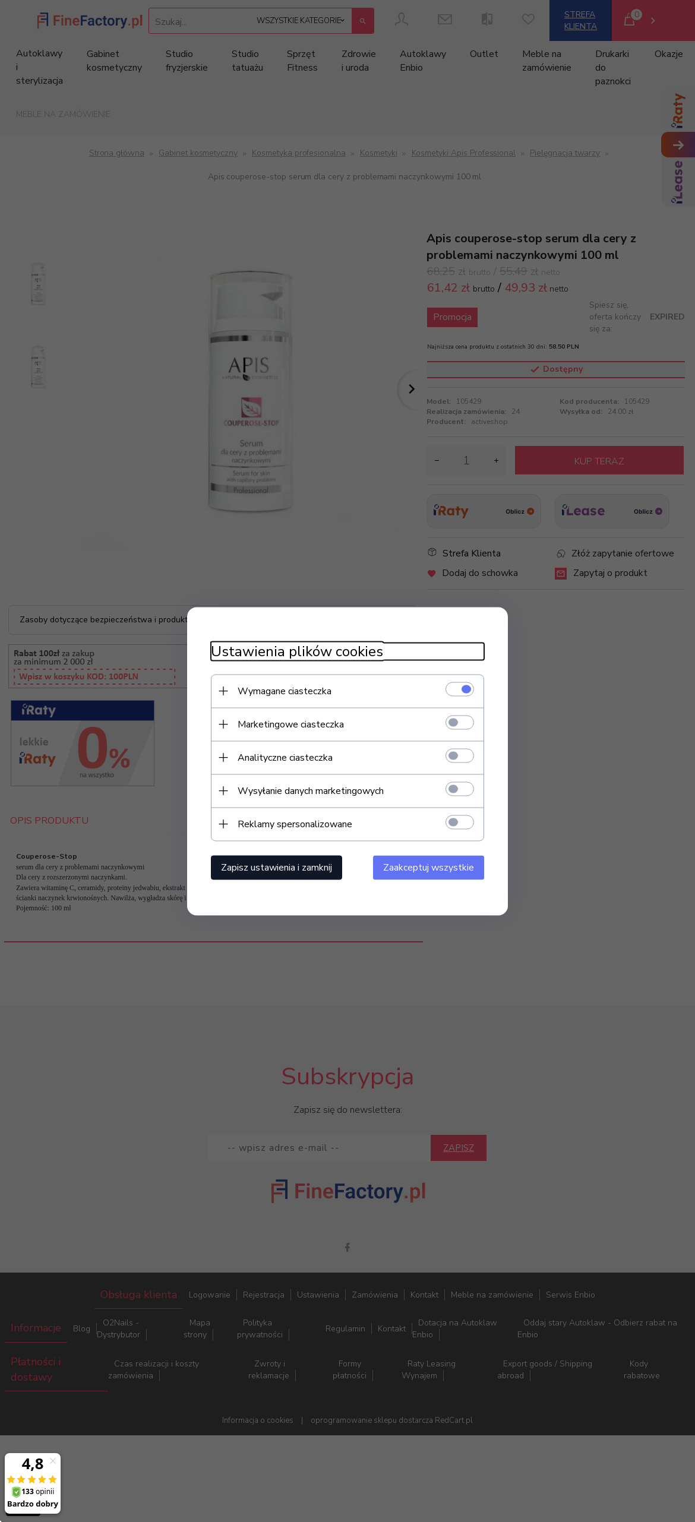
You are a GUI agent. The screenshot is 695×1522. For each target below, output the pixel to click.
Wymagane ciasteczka (284, 690)
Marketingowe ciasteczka (291, 723)
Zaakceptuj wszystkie (428, 867)
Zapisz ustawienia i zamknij (276, 867)
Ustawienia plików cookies (297, 651)
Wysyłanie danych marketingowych (311, 790)
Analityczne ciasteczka (285, 757)
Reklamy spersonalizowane (295, 823)
